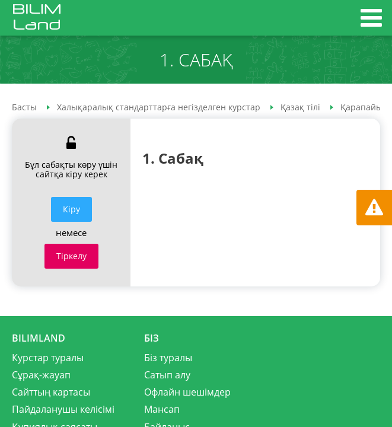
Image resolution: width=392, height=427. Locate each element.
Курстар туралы (48, 357)
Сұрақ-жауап (41, 374)
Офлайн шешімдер (187, 392)
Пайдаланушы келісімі (63, 409)
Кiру (71, 209)
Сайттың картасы (51, 392)
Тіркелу (71, 256)
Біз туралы (168, 357)
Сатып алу (167, 374)
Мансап (162, 409)
